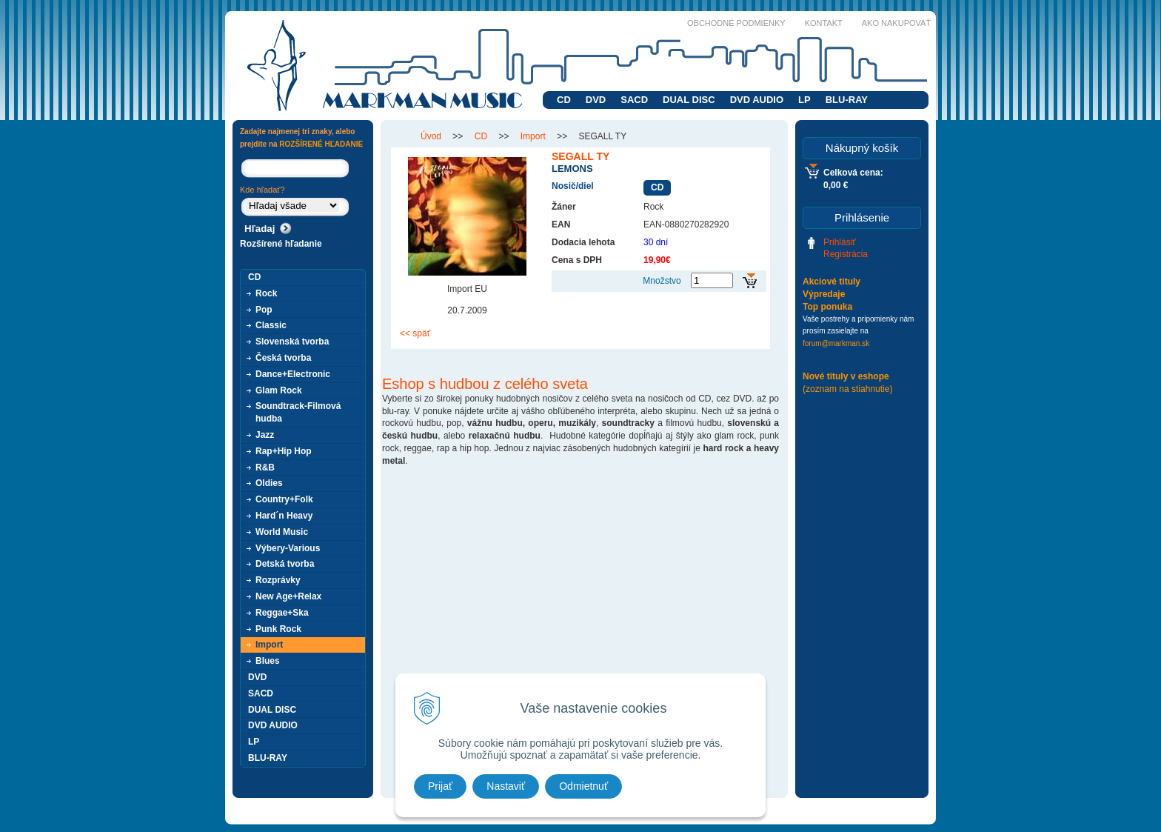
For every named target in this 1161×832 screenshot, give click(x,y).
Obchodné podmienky (736, 23)
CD (564, 99)
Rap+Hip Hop (283, 451)
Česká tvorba (283, 358)
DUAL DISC (689, 99)
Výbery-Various (287, 548)
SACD (634, 99)
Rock (266, 293)
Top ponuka (827, 307)
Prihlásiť (839, 242)
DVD (596, 99)
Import (269, 644)
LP (804, 99)
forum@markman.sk (836, 343)
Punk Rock (278, 629)
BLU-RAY (847, 99)
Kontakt (824, 23)
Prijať (440, 786)
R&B (265, 467)
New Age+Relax (288, 596)
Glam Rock (278, 390)
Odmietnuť (583, 786)
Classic (271, 325)
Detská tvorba (284, 564)
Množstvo (661, 281)
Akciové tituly (831, 281)
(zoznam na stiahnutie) (847, 389)
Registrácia (845, 254)
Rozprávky (278, 580)
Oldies (269, 483)
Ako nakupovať (896, 23)
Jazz (264, 435)
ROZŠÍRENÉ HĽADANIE (321, 144)
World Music (281, 532)
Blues (267, 661)
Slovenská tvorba (292, 341)
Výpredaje (824, 294)
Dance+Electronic (292, 374)
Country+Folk (284, 499)
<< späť (415, 333)
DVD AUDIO (756, 99)
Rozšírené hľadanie (281, 244)
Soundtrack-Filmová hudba (298, 412)
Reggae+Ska (282, 613)
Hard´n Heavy (283, 515)
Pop (263, 309)
